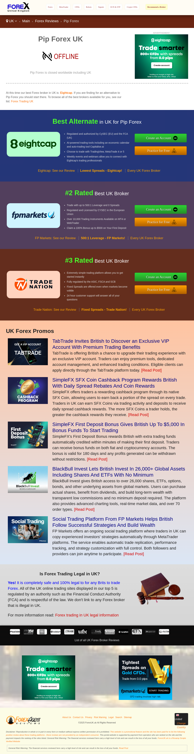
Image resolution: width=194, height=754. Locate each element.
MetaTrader (63, 7)
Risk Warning (100, 717)
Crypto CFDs (132, 7)
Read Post (123, 748)
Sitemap (128, 717)
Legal (110, 717)
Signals (101, 7)
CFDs (77, 7)
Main (26, 21)
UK (11, 21)
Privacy (88, 717)
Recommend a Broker (156, 7)
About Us (66, 717)
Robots (89, 7)
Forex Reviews (47, 21)
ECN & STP (115, 7)
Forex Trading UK (22, 101)
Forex (50, 7)
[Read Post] (151, 370)
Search (118, 717)
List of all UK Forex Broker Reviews (97, 640)
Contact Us (78, 717)
